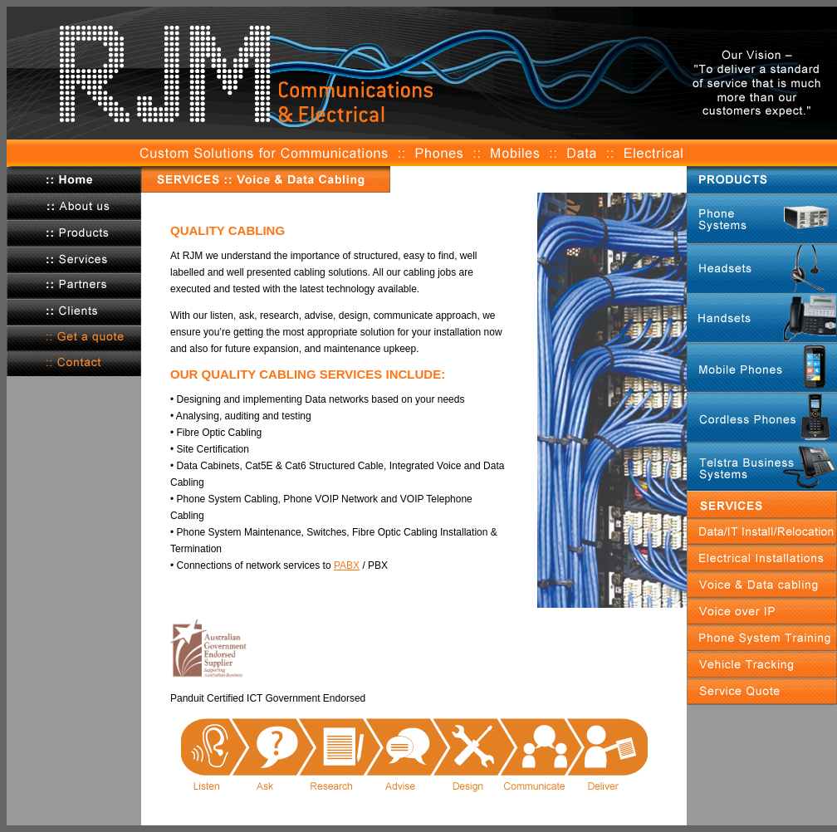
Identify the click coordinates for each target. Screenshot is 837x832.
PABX (347, 565)
